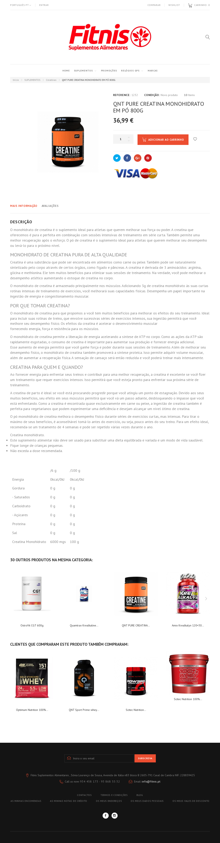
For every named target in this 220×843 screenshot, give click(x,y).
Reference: (121, 95)
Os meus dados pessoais (147, 800)
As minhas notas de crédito (68, 800)
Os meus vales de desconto (190, 800)
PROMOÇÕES (109, 70)
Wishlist (174, 4)
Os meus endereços (109, 800)
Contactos (84, 795)
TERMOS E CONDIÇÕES (114, 795)
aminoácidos (176, 267)
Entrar (44, 4)
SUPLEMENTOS (83, 70)
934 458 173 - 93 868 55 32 (100, 781)
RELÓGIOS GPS (130, 70)
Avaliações (50, 206)
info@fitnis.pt (151, 781)
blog (140, 795)
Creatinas (51, 79)
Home (66, 70)
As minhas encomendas (26, 800)
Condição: (152, 95)
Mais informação (23, 206)
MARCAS (153, 70)
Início (16, 79)
